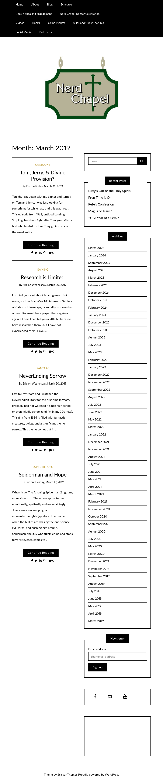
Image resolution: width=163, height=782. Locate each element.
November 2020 (99, 509)
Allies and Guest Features (88, 23)
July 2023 (94, 344)
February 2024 (98, 307)
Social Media (23, 32)
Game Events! (56, 23)
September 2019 (99, 576)
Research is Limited (43, 277)
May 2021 (94, 479)
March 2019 (96, 621)
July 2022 (94, 404)
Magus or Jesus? (100, 211)
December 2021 (98, 442)
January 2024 (97, 315)
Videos (20, 23)
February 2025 (98, 285)
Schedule (66, 4)
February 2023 (98, 360)
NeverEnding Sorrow (42, 376)
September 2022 (99, 389)
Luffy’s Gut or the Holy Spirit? (109, 191)
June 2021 (95, 471)
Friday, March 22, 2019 (49, 186)
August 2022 (96, 397)
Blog (50, 4)
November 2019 (98, 568)
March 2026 (96, 247)
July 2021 (94, 464)
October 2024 (97, 300)
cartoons (42, 164)
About (35, 4)
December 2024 (99, 292)
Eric (28, 186)
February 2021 (97, 501)
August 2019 (96, 583)
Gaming (42, 269)
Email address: (97, 649)
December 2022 (99, 374)
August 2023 (96, 337)
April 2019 (95, 613)
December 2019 (98, 561)
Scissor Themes (67, 774)
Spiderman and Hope (42, 474)
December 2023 (99, 322)
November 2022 (99, 382)
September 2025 (99, 262)
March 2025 (96, 277)
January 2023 (97, 367)
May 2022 (95, 419)
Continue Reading (41, 245)
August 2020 (96, 531)
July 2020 (94, 539)
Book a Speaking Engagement (34, 13)
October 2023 (97, 330)
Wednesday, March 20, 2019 (49, 284)
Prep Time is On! (100, 197)
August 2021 (96, 457)
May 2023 (95, 352)
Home (19, 4)
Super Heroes (43, 466)
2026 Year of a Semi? (103, 218)
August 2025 (96, 270)
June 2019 (95, 598)
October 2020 (97, 516)
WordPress (112, 774)
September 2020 (99, 524)
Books (36, 23)
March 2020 (96, 553)
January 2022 (97, 434)
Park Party (45, 32)
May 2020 (95, 546)
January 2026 (97, 255)
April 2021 (95, 486)
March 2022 (96, 427)
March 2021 (96, 494)
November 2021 (98, 449)
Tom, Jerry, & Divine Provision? (42, 175)
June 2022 (95, 412)
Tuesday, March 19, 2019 (49, 482)
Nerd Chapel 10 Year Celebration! (80, 13)
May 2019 (94, 606)
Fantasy (43, 368)
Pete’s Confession (101, 204)
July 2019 (94, 591)
